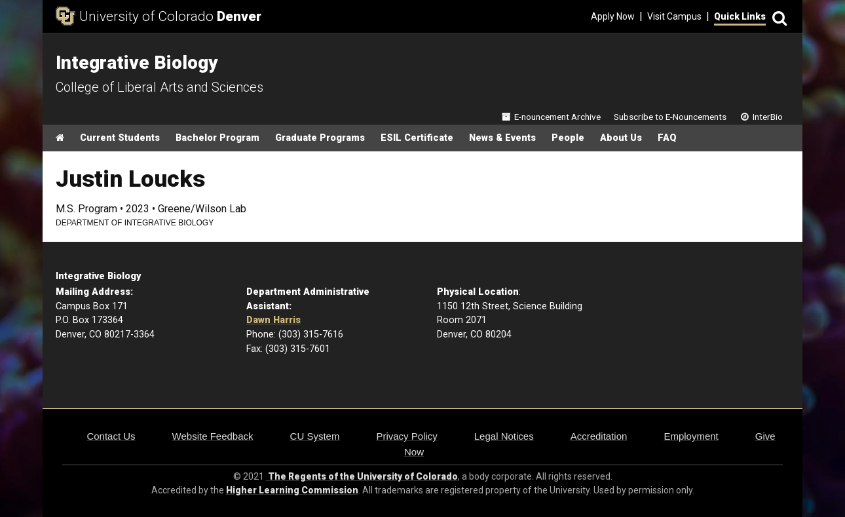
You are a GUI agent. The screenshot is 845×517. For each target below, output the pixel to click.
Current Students (120, 138)
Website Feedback (213, 436)
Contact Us (110, 436)
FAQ (667, 138)
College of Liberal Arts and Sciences (159, 87)
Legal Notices (504, 436)
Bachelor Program (217, 138)
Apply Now (613, 16)
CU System (315, 436)
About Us (621, 138)
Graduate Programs (320, 138)
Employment (691, 436)
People (568, 138)
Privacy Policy (406, 436)
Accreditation (599, 436)
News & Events (502, 138)
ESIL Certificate (417, 138)
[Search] (777, 16)
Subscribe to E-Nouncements (670, 116)
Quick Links (740, 16)
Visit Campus (674, 16)
